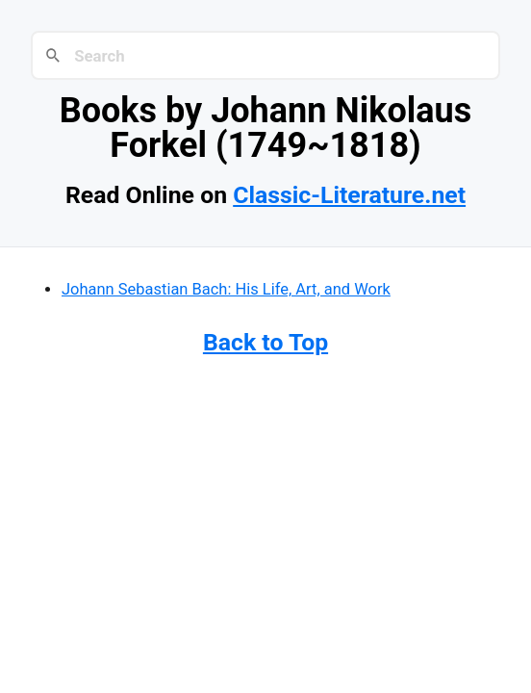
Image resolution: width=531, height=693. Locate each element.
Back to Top (265, 342)
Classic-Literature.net (349, 195)
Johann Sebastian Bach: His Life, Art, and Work (226, 289)
